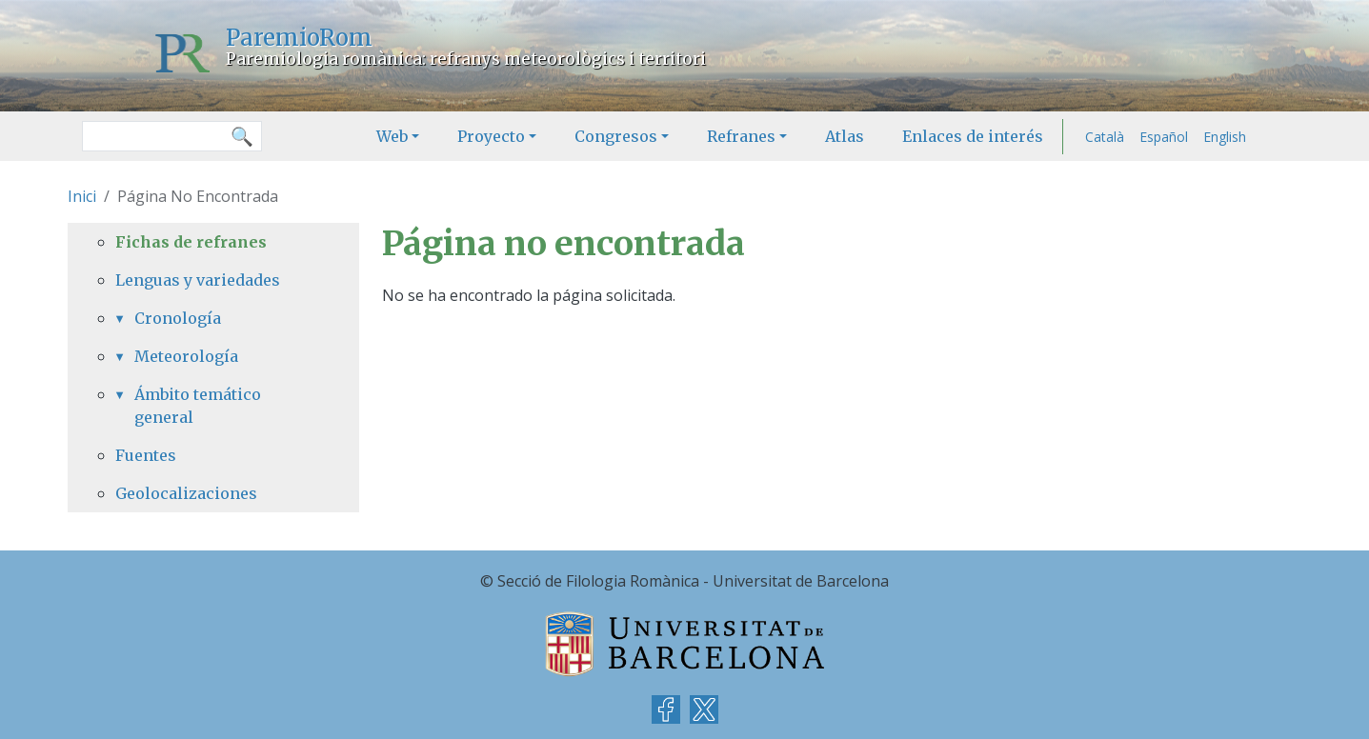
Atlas (844, 136)
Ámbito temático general (197, 406)
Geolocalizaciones (186, 493)
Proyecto (491, 136)
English (1224, 137)
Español (1163, 137)
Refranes (741, 136)
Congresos (615, 136)
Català (1104, 137)
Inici (82, 196)
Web (392, 136)
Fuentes (145, 455)
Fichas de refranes (191, 241)
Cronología (177, 318)
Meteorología (186, 356)
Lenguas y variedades (197, 280)
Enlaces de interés (972, 136)
